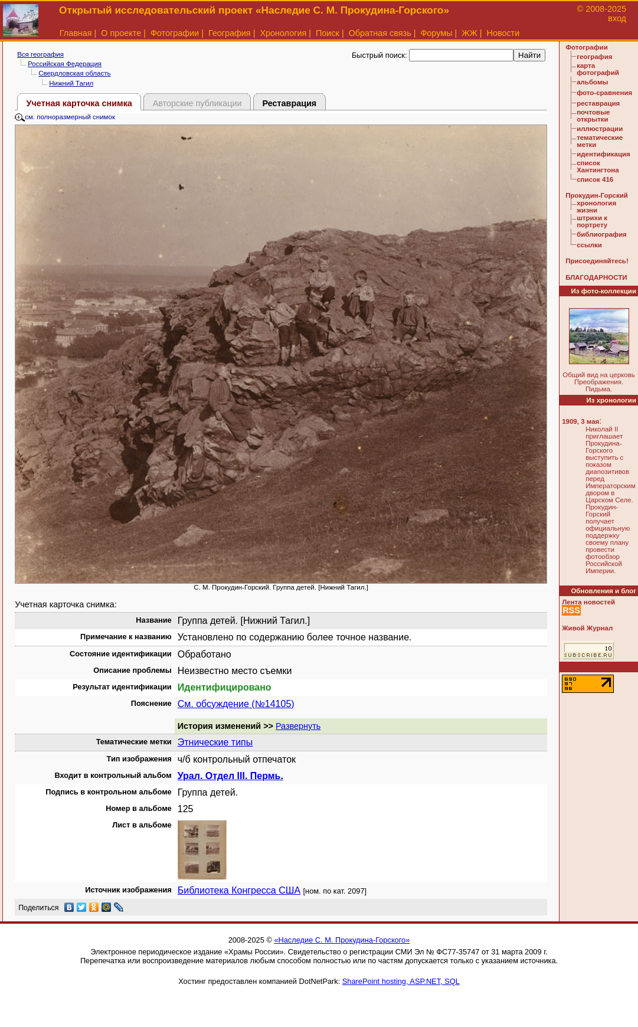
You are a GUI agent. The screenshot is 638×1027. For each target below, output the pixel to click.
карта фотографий (598, 69)
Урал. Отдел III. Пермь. (230, 776)
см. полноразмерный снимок (65, 116)
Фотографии (174, 33)
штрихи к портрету (592, 221)
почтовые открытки (593, 116)
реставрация (598, 103)
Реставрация (289, 103)
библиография (602, 234)
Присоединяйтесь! (597, 260)
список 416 (595, 179)
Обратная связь (380, 33)
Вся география (40, 54)
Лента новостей (588, 602)
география (594, 56)
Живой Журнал (587, 628)
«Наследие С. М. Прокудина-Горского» (342, 940)
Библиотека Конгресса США (239, 890)
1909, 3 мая (580, 421)
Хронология (283, 33)
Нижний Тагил (71, 83)
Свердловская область (74, 73)
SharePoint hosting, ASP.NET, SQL (401, 981)
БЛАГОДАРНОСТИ (596, 277)
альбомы (592, 82)
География (229, 33)
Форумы (436, 33)
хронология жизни (596, 206)
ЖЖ (469, 33)
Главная (76, 33)
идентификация (603, 154)
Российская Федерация (65, 63)
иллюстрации (600, 128)
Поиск (327, 33)
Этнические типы (215, 742)
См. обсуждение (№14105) (236, 704)
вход (617, 18)
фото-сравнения (604, 92)
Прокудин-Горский (596, 195)
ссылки (589, 244)
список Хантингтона (598, 166)
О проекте (121, 33)
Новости (503, 33)
